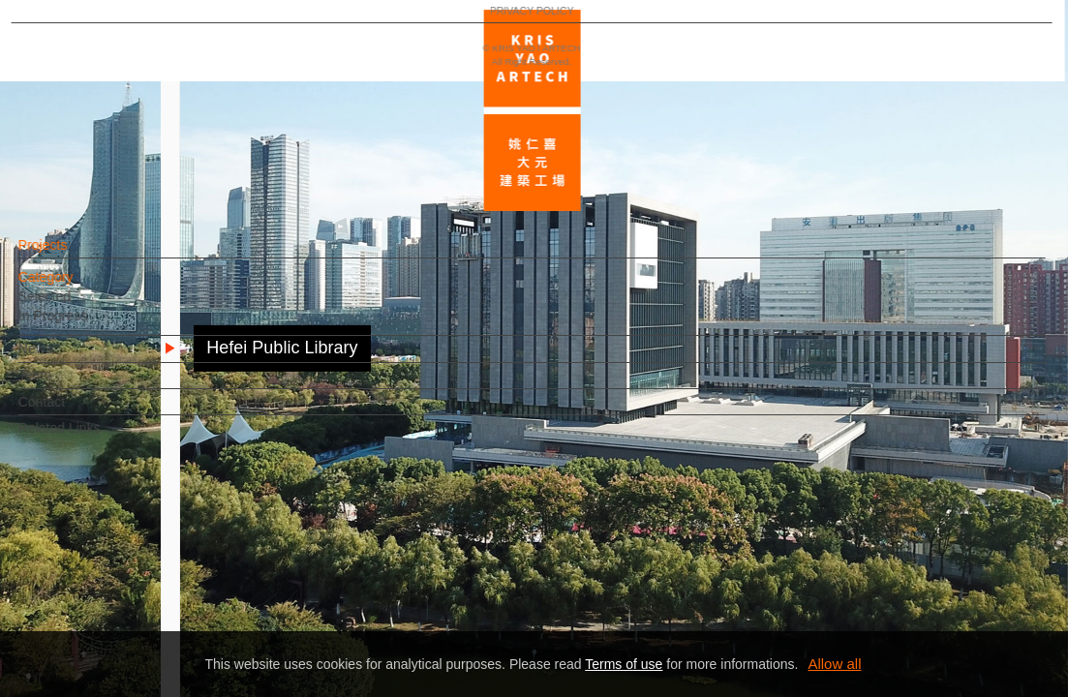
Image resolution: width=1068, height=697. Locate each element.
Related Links (92, 437)
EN (132, 569)
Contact (74, 411)
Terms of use (623, 664)
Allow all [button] (834, 663)
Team (67, 384)
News (68, 358)
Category (79, 286)
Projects (76, 254)
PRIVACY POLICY (99, 625)
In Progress (86, 325)
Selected (77, 306)
